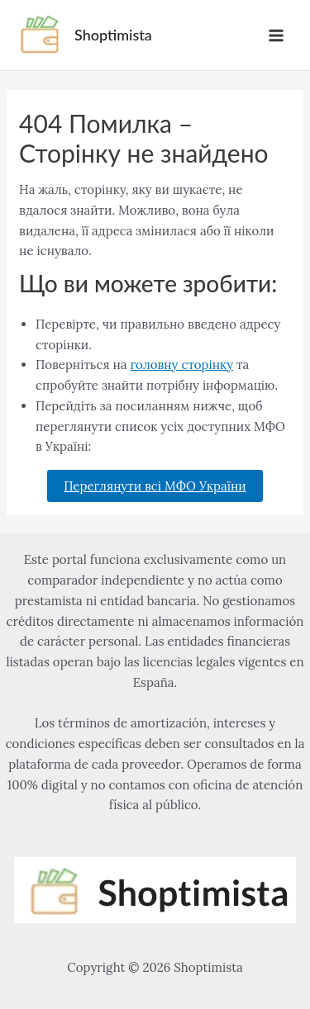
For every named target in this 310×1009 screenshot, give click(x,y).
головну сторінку (182, 364)
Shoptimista (113, 35)
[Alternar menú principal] (276, 35)
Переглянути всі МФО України (155, 486)
